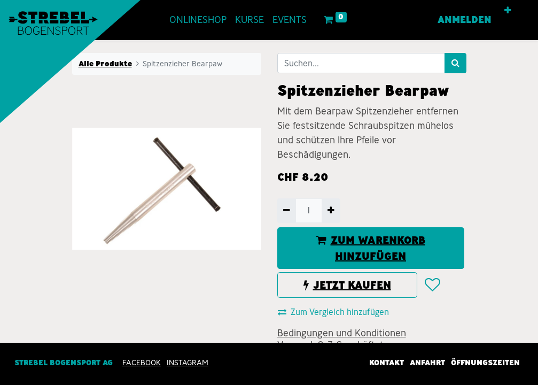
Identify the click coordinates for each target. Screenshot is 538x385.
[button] (508, 10)
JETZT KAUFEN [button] (347, 285)
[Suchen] (455, 63)
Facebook (141, 362)
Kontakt (386, 362)
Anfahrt (427, 362)
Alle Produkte (105, 63)
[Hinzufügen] (331, 210)
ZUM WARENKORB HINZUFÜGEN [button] (370, 248)
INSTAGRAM (187, 362)
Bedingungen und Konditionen (341, 333)
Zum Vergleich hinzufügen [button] (333, 312)
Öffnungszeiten (485, 362)
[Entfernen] (286, 210)
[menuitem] (198, 20)
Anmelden (465, 20)
